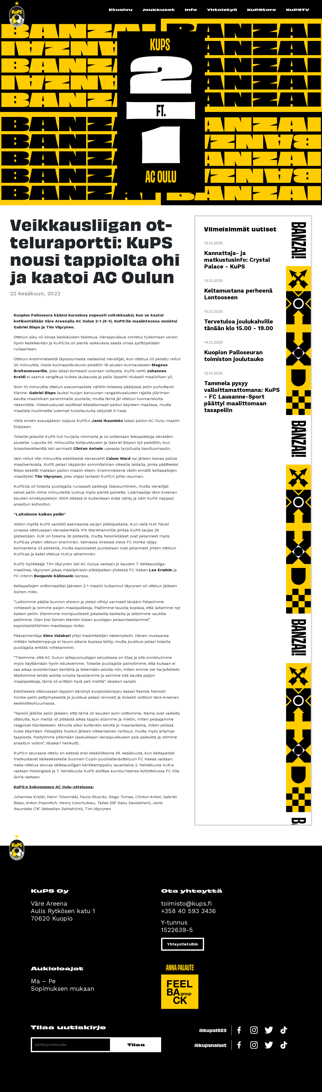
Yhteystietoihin (182, 944)
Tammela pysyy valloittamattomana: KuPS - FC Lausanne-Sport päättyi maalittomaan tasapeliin (242, 397)
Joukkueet (159, 9)
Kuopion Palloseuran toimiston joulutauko (234, 356)
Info (191, 9)
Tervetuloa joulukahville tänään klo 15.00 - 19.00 (238, 325)
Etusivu (121, 9)
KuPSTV (297, 9)
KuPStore (261, 9)
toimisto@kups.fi (186, 903)
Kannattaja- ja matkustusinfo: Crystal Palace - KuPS (237, 260)
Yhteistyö (222, 9)
